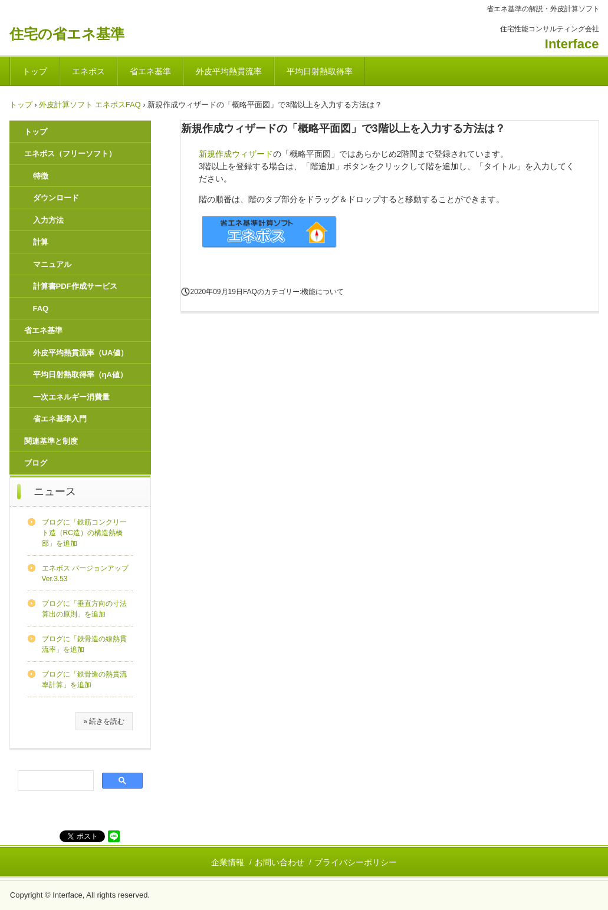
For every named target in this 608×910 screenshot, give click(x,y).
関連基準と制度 (51, 441)
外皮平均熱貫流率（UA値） (81, 352)
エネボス (88, 71)
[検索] (55, 781)
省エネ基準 (150, 71)
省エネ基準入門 (60, 418)
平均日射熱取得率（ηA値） (80, 374)
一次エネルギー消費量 (71, 397)
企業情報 (227, 862)
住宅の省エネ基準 (66, 34)
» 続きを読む (103, 721)
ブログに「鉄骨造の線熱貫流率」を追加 (84, 644)
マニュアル (52, 264)
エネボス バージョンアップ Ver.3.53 (85, 573)
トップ (34, 71)
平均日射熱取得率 (320, 71)
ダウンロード (56, 197)
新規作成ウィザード (236, 154)
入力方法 (48, 220)
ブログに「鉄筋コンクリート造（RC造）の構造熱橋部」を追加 (84, 533)
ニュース (55, 491)
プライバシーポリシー (355, 862)
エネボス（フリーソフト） (70, 153)
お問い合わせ (279, 862)
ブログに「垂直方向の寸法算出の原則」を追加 (84, 608)
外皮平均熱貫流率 (229, 71)
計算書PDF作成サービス (75, 286)
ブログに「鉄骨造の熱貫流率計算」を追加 (84, 679)
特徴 (40, 176)
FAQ (41, 308)
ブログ (35, 463)
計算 (40, 242)
